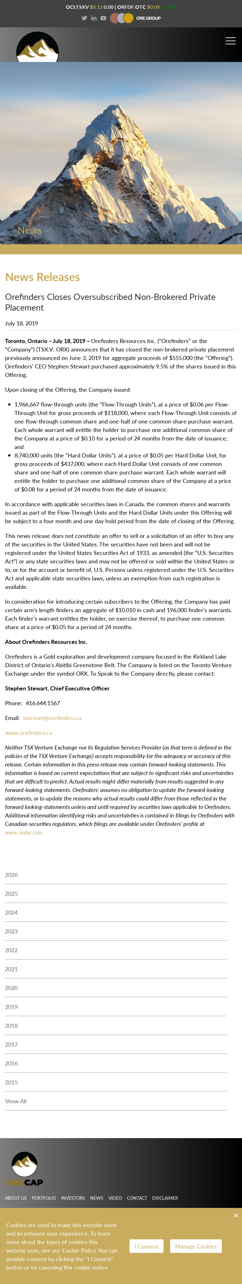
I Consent (146, 1246)
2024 (11, 915)
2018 (11, 1028)
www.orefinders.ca (28, 735)
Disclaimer (165, 1198)
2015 (11, 1084)
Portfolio (44, 1198)
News (96, 1198)
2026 (11, 877)
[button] (230, 38)
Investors (73, 1198)
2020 (11, 990)
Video (115, 1198)
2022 (11, 952)
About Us (16, 1198)
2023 (11, 934)
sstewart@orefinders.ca (52, 720)
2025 (11, 896)
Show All (15, 1103)
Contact (137, 1198)
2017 (11, 1047)
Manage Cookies (196, 1246)
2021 (11, 971)
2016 (11, 1066)
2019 (11, 1009)
